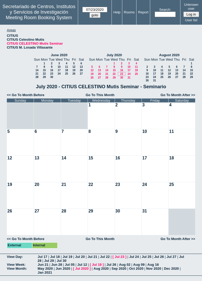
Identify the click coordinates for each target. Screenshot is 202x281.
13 (81, 66)
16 (51, 70)
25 (66, 73)
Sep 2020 (119, 268)
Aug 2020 (101, 268)
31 (129, 77)
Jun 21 (43, 265)
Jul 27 (171, 257)
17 (59, 70)
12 (73, 66)
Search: (165, 10)
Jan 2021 (45, 272)
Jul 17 (42, 257)
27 (81, 73)
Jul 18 (55, 257)
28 (37, 77)
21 (37, 73)
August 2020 (169, 55)
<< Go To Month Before (25, 95)
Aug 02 (124, 265)
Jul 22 (105, 257)
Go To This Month (100, 95)
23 (51, 73)
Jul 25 (147, 257)
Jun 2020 (62, 268)
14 (37, 70)
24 (59, 73)
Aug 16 (153, 265)
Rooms (129, 12)
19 (73, 70)
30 (51, 77)
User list (191, 20)
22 (44, 73)
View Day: (15, 257)
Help (116, 12)
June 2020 (59, 55)
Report (143, 12)
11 (66, 66)
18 (66, 70)
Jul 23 (119, 257)
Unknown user (191, 7)
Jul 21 (92, 257)
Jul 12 (82, 265)
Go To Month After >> (178, 95)
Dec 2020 (171, 268)
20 (81, 70)
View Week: (16, 265)
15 (44, 70)
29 (44, 77)
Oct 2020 (136, 268)
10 (59, 66)
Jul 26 (159, 257)
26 (73, 73)
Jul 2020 (82, 268)
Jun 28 (56, 265)
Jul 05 (70, 265)
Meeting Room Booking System (39, 17)
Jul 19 (67, 257)
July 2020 (114, 55)
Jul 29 (49, 261)
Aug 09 (138, 265)
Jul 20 (80, 257)
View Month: (17, 268)
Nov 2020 (153, 268)
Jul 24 (134, 257)
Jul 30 (62, 261)
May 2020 (45, 268)
